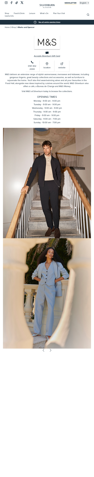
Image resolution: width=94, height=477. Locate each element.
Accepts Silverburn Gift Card (47, 56)
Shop (14, 27)
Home (7, 27)
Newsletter (70, 3)
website (61, 65)
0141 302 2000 (32, 66)
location (47, 65)
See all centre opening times (49, 22)
